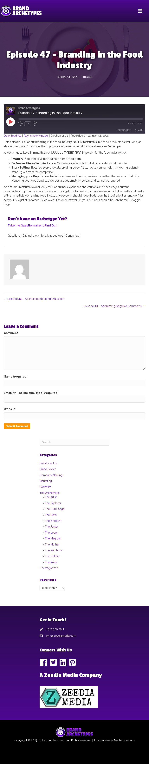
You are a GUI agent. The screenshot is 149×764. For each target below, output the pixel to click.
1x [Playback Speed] (27, 123)
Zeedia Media (113, 740)
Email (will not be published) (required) (31, 392)
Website (10, 409)
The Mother (52, 544)
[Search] (74, 442)
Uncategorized (49, 568)
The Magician (53, 538)
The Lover (51, 532)
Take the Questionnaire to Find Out (32, 225)
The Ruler (51, 562)
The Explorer (53, 503)
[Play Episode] (10, 121)
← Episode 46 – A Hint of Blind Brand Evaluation (34, 298)
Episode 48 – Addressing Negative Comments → (114, 306)
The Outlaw (52, 556)
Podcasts (86, 76)
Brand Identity (48, 463)
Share (138, 130)
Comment (11, 333)
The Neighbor (53, 550)
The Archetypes (50, 492)
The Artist (51, 497)
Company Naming (51, 475)
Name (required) (15, 376)
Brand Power (48, 469)
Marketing (46, 481)
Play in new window (35, 135)
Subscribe (124, 130)
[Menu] (140, 11)
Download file (12, 135)
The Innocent (53, 520)
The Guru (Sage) (55, 508)
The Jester (51, 526)
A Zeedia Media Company (71, 675)
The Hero (51, 515)
